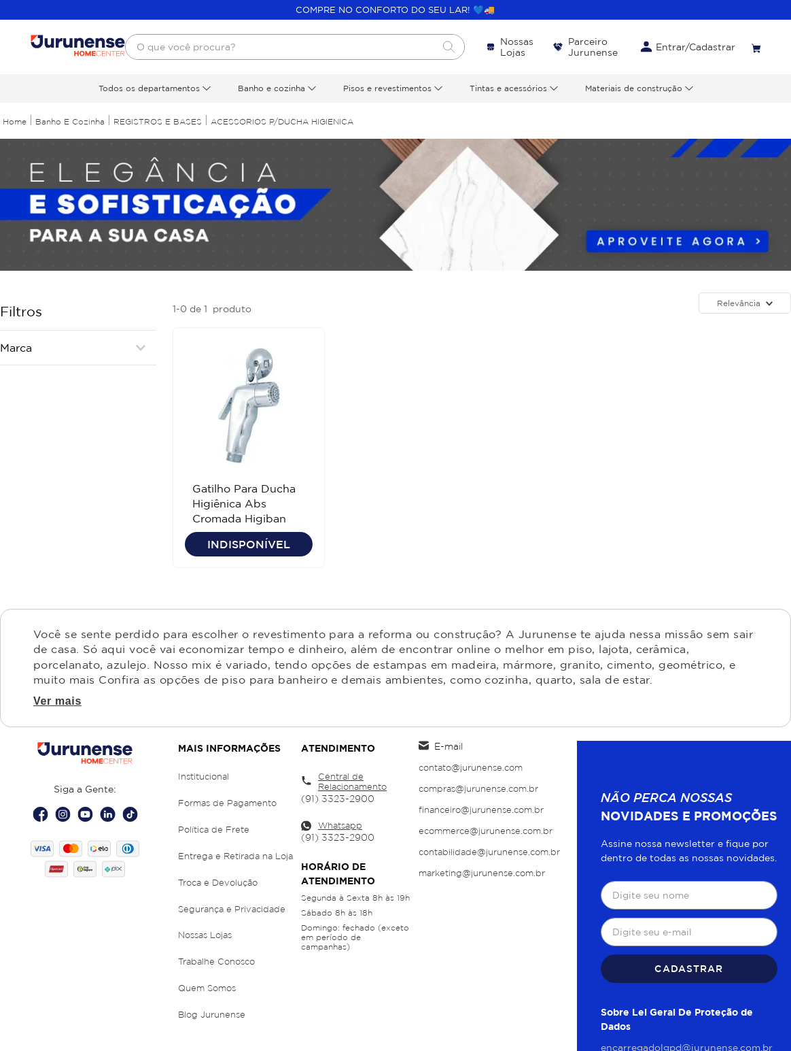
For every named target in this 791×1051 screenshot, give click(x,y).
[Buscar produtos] (448, 47)
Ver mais (57, 701)
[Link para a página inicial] (14, 121)
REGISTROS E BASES (157, 121)
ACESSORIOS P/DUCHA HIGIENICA (282, 121)
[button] (78, 347)
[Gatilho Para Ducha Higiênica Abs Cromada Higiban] (248, 447)
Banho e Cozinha (70, 121)
